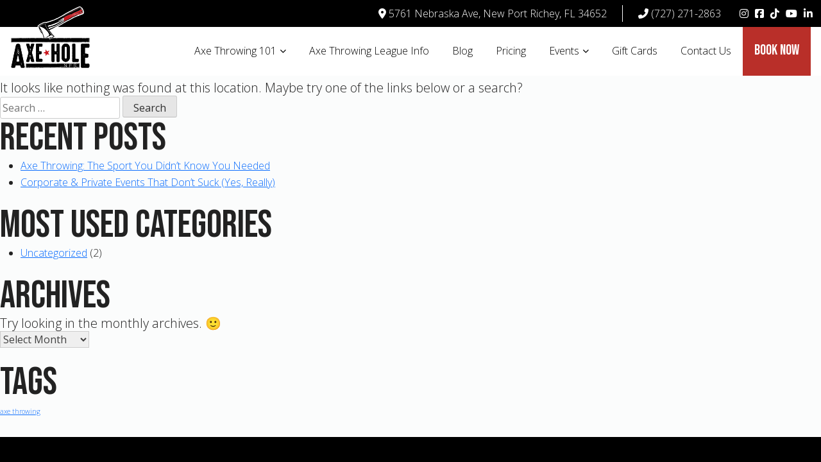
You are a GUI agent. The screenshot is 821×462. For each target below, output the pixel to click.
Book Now (776, 50)
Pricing (511, 51)
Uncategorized (54, 253)
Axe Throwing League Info (369, 51)
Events (564, 51)
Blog (462, 51)
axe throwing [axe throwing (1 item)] (20, 411)
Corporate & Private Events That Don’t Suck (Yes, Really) (148, 182)
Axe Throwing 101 (235, 51)
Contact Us (706, 51)
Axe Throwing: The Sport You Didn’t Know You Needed (145, 165)
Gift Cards (634, 51)
